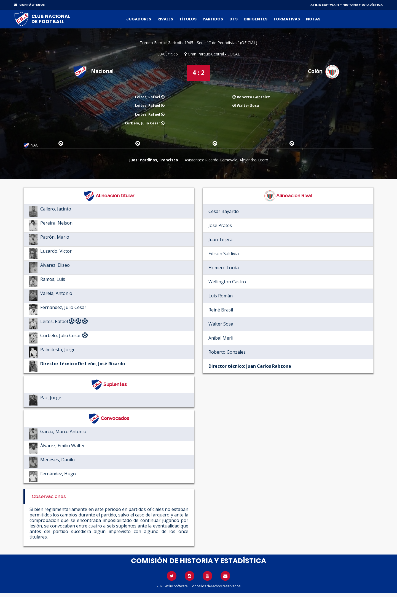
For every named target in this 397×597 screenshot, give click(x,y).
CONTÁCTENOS (29, 4)
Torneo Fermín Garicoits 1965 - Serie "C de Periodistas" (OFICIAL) (198, 42)
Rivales (165, 19)
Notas (313, 19)
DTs (233, 19)
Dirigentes (255, 19)
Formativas (287, 19)
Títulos (188, 19)
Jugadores (138, 19)
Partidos (213, 19)
